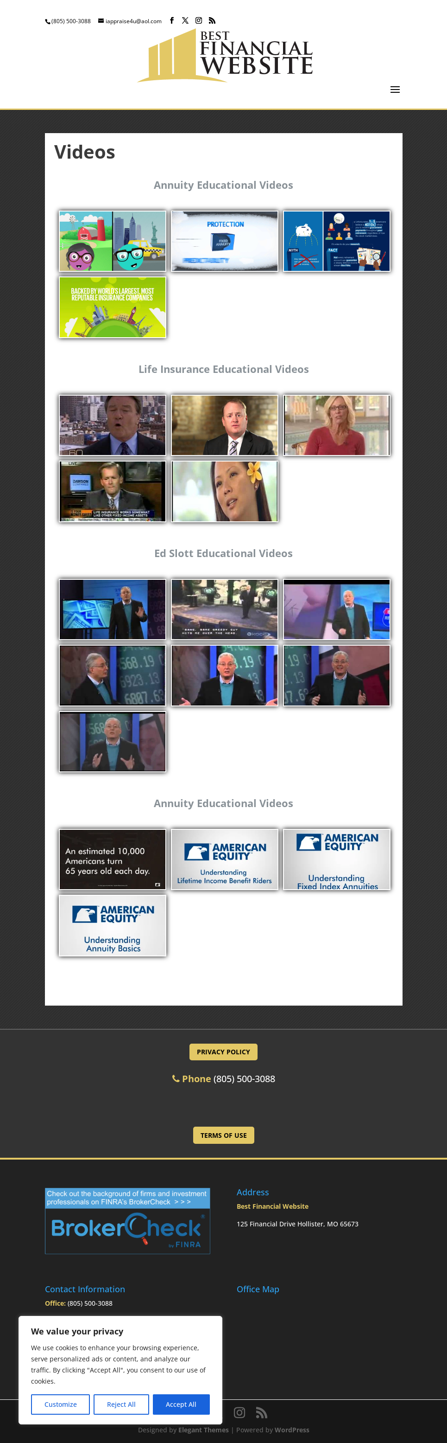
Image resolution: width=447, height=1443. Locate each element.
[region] (120, 1370)
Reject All (121, 1404)
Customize (60, 1404)
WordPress (292, 1429)
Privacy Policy (223, 1051)
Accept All (181, 1404)
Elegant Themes (203, 1429)
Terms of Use (224, 1135)
